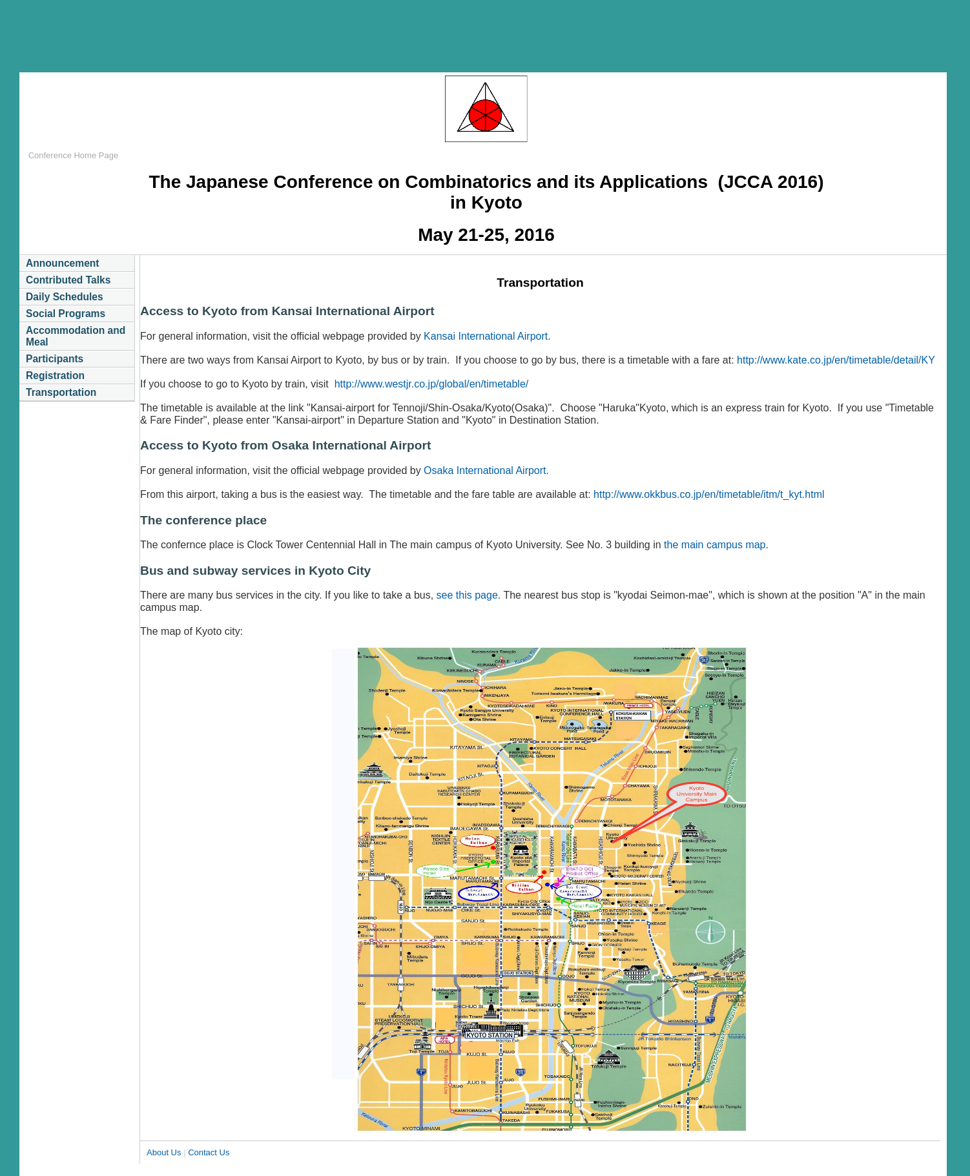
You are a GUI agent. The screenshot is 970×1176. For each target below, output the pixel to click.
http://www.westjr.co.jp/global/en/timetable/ (432, 383)
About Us (164, 1152)
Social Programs (67, 313)
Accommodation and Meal (75, 336)
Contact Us (208, 1152)
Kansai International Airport (486, 336)
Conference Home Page (73, 155)
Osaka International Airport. (486, 470)
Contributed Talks (68, 279)
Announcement (62, 263)
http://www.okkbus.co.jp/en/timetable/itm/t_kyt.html (708, 494)
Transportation (61, 392)
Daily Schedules (64, 296)
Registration (55, 375)
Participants (54, 358)
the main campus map (714, 544)
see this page (465, 595)
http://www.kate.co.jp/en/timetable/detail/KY (836, 360)
